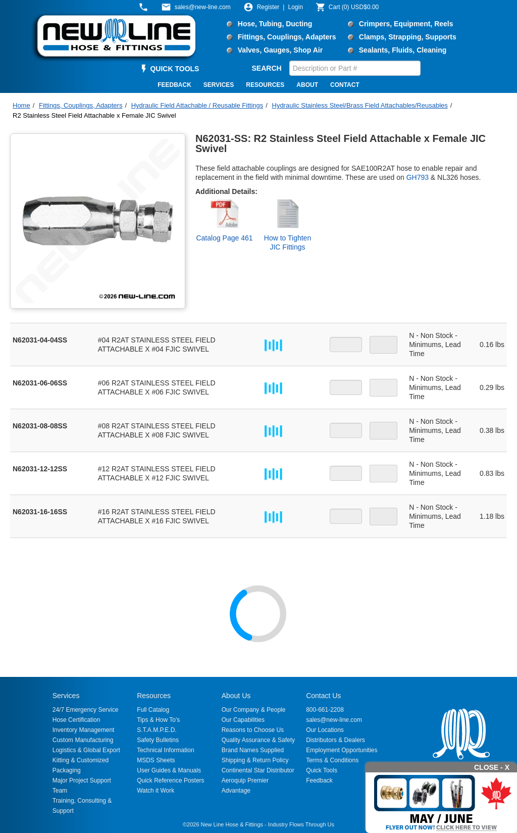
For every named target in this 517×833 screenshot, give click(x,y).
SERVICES (218, 84)
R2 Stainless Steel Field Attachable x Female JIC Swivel (94, 115)
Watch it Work (155, 790)
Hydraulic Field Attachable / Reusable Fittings (197, 105)
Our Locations (325, 729)
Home (21, 105)
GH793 (417, 177)
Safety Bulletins (158, 740)
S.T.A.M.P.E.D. (156, 729)
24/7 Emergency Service (86, 709)
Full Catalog (153, 709)
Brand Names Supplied (253, 750)
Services (66, 696)
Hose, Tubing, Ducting (275, 24)
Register (268, 7)
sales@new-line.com (334, 719)
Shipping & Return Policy (255, 760)
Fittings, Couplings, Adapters (287, 37)
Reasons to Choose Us (253, 729)
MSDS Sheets (156, 760)
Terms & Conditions (332, 760)
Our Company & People (254, 709)
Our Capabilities (243, 719)
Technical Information (165, 750)
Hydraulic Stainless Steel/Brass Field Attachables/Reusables (360, 105)
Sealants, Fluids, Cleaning (402, 50)
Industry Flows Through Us (301, 824)
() (354, 7)
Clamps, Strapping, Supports (407, 37)
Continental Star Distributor (258, 770)
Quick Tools (321, 770)
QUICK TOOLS (174, 69)
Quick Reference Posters (170, 780)
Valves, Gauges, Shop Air (280, 50)
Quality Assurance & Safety (258, 740)
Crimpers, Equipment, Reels (406, 24)
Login (295, 7)
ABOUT (307, 84)
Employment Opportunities (341, 750)
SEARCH (267, 68)
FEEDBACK (174, 84)
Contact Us (323, 696)
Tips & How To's (158, 719)
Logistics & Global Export (86, 750)
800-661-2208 (325, 709)
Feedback (319, 780)
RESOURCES (265, 84)
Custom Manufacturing (83, 740)
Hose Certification (76, 719)
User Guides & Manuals (169, 770)
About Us (236, 696)
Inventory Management (84, 729)
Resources (154, 696)
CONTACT (344, 84)
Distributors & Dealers (335, 740)
